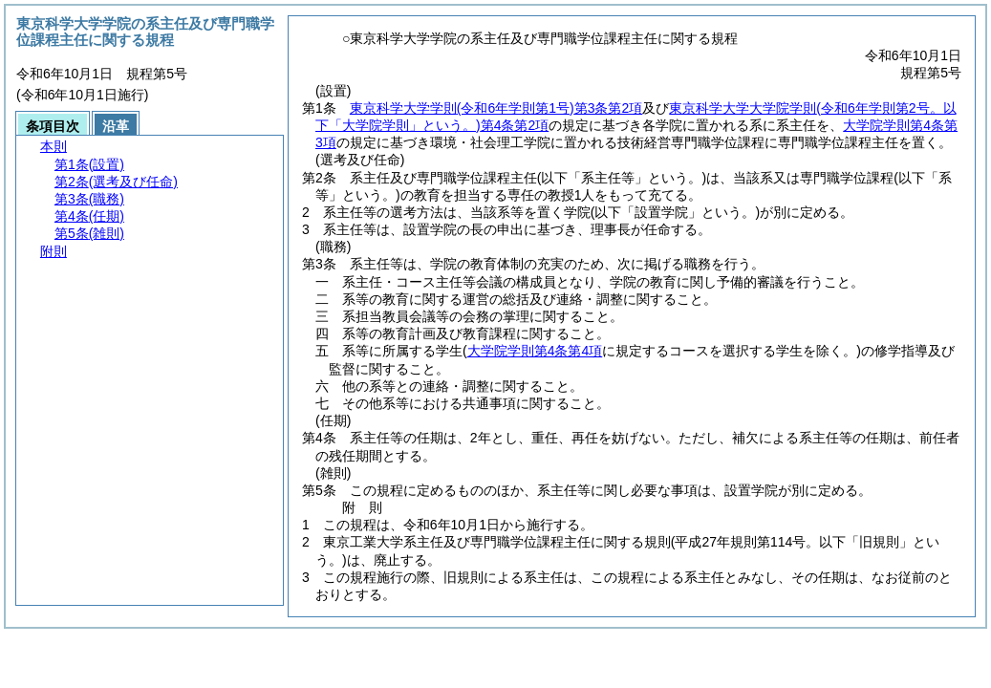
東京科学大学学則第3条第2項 (496, 108)
